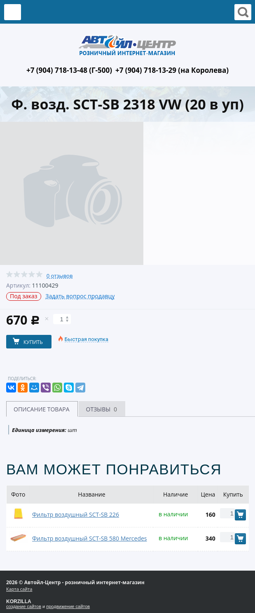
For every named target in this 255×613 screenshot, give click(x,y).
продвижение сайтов (68, 606)
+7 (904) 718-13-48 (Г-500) (69, 70)
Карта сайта (19, 589)
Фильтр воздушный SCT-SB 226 (75, 514)
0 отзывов (60, 276)
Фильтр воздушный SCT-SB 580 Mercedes (89, 538)
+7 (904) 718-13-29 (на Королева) (172, 70)
